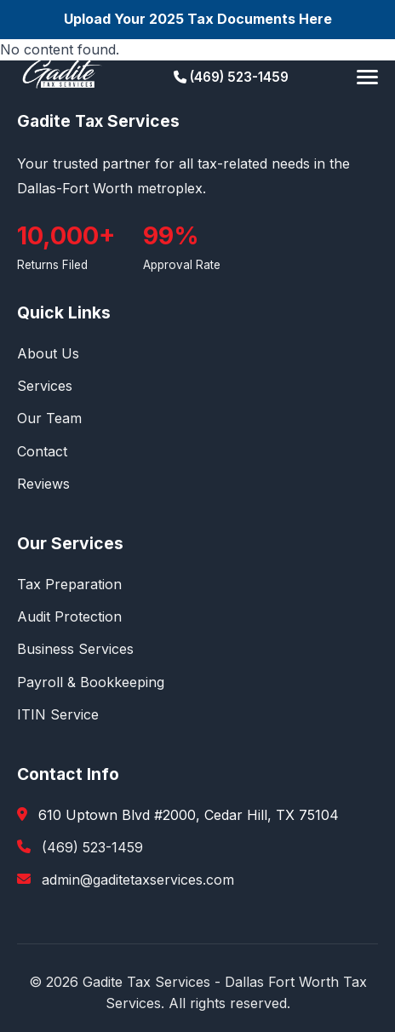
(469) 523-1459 (231, 77)
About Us (48, 353)
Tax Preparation (69, 584)
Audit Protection (69, 616)
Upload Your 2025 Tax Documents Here (198, 18)
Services (44, 385)
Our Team (49, 418)
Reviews (43, 483)
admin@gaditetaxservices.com (138, 879)
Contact (42, 451)
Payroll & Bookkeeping (90, 682)
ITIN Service (58, 714)
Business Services (75, 648)
